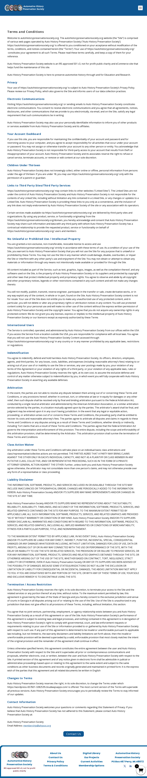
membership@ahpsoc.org (37, 721)
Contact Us (73, 729)
